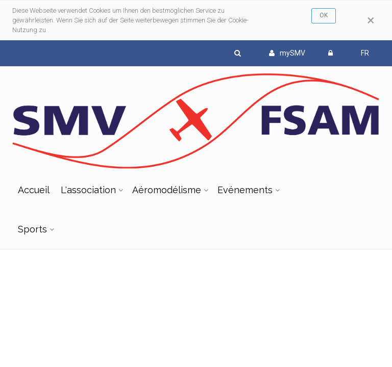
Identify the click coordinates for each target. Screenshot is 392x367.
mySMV (287, 53)
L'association (88, 190)
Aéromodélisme (166, 190)
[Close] (371, 20)
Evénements (245, 190)
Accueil (34, 190)
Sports (32, 229)
